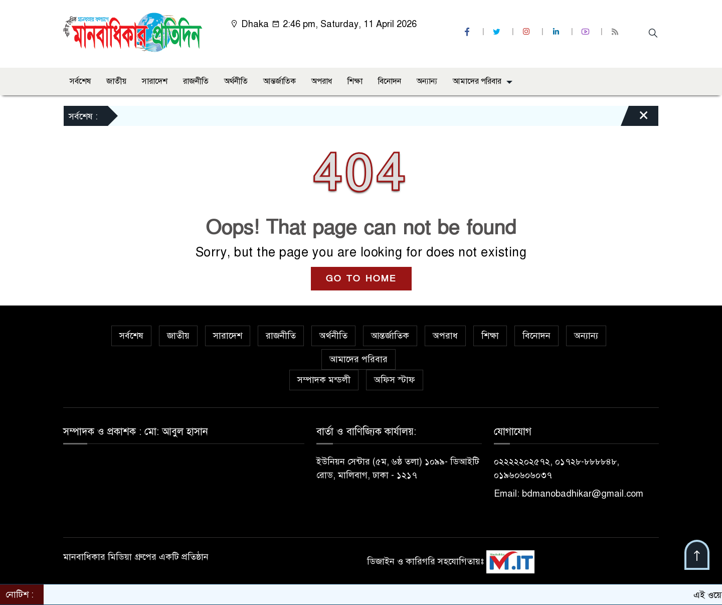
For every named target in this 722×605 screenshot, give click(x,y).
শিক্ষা (355, 81)
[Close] (635, 118)
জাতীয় (116, 81)
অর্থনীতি (236, 81)
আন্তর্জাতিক (279, 81)
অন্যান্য (427, 81)
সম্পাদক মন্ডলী (323, 379)
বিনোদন (389, 81)
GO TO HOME (361, 278)
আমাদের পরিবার (477, 81)
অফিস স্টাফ (394, 379)
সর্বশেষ (80, 81)
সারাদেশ (154, 81)
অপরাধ (321, 81)
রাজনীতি (196, 81)
